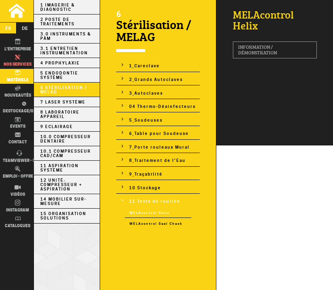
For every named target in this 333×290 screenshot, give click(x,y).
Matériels (17, 76)
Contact (17, 138)
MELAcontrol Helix (150, 213)
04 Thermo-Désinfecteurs (162, 106)
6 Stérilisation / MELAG (63, 89)
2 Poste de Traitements (57, 21)
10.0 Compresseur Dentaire (65, 139)
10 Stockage (145, 188)
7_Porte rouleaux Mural (159, 147)
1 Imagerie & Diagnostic (57, 7)
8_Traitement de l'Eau (157, 160)
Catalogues (17, 222)
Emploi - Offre (18, 172)
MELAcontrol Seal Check (156, 224)
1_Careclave (144, 66)
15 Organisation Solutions (63, 215)
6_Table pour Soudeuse (159, 133)
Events (17, 123)
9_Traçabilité (146, 174)
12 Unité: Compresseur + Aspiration (61, 184)
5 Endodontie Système (59, 75)
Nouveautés (17, 92)
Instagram (17, 206)
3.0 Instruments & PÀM (65, 36)
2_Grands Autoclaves (156, 79)
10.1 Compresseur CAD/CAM (65, 153)
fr (8, 28)
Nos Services (17, 61)
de (25, 28)
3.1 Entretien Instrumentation (64, 50)
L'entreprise (17, 45)
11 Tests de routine (154, 201)
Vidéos (17, 191)
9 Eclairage (56, 126)
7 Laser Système (63, 102)
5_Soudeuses (146, 120)
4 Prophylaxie (60, 63)
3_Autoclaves (146, 93)
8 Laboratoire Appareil (60, 114)
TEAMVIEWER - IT (19, 157)
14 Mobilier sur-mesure (63, 201)
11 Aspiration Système (59, 168)
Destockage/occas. (23, 107)
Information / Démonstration (257, 50)
